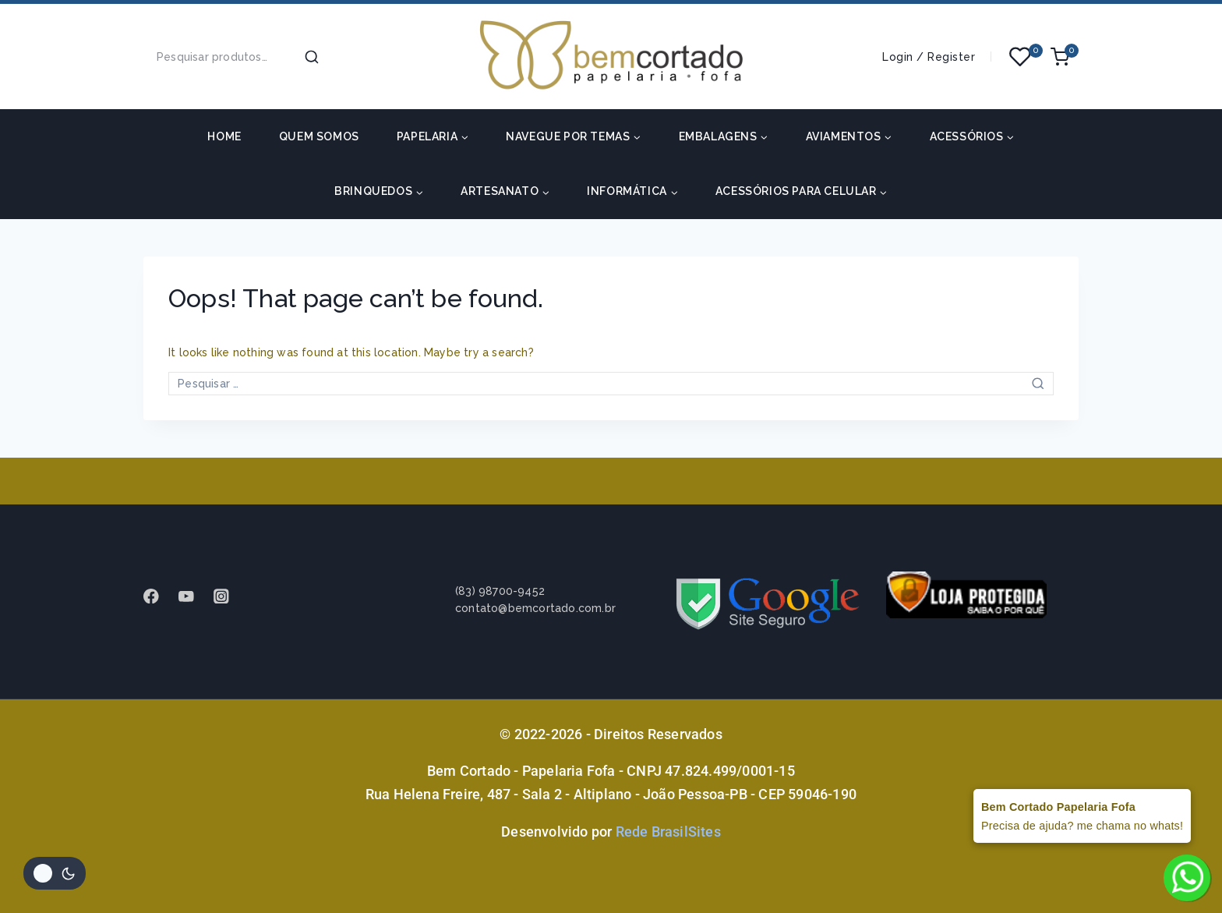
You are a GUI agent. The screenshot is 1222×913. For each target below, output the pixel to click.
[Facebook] (158, 596)
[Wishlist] (1021, 57)
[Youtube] (193, 596)
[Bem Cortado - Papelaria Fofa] (611, 56)
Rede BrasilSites (668, 831)
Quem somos (319, 136)
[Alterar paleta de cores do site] (54, 873)
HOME (224, 136)
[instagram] (229, 596)
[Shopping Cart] (1065, 57)
